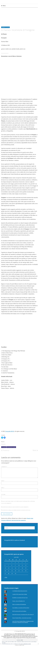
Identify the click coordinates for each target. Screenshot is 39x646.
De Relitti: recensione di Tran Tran (20, 597)
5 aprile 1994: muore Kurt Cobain (19, 594)
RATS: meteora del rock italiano (19, 611)
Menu (4, 5)
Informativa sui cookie (27, 643)
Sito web (3, 494)
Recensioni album (11, 447)
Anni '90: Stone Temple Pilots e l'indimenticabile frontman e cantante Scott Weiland (23, 622)
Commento (4, 466)
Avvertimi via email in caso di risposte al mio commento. (15, 507)
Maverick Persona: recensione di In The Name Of (23, 614)
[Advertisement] (19, 18)
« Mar (5, 577)
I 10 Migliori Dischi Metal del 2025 (19, 591)
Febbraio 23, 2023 (5, 27)
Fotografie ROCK (9, 431)
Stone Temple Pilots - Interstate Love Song (21, 617)
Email (2, 487)
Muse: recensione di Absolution (19, 604)
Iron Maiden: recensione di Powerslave (20, 607)
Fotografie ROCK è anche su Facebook (14, 540)
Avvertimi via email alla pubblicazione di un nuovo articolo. (16, 510)
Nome (2, 480)
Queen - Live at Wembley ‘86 (18, 601)
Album (4, 447)
